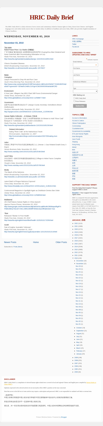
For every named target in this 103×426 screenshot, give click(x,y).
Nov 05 (78, 312)
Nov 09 (78, 307)
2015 (76, 244)
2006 (76, 366)
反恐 (73, 163)
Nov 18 (78, 286)
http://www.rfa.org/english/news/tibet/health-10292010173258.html (28, 220)
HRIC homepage (78, 39)
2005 (76, 369)
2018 (76, 235)
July (77, 336)
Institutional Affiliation (79, 82)
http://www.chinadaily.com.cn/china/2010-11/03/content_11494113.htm (30, 186)
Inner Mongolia (77, 136)
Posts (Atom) (17, 247)
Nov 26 (78, 269)
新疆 (73, 173)
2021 (76, 226)
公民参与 (75, 157)
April (78, 345)
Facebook (75, 47)
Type (74, 88)
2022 (76, 223)
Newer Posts (10, 242)
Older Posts (61, 242)
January (79, 354)
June (78, 339)
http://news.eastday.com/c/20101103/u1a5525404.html (24, 152)
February (79, 351)
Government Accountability (81, 131)
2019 (76, 232)
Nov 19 (78, 283)
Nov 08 (78, 310)
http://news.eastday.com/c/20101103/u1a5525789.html (24, 165)
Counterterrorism (77, 128)
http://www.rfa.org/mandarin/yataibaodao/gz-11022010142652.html (28, 59)
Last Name (76, 75)
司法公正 (75, 168)
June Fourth (76, 139)
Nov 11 (78, 301)
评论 (73, 176)
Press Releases (80, 101)
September (80, 331)
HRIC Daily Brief (51, 17)
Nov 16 (78, 292)
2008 (76, 360)
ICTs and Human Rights (80, 134)
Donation (75, 193)
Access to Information (79, 118)
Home (36, 242)
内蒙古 (74, 160)
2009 (76, 357)
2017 (76, 238)
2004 (76, 372)
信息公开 (75, 152)
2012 (76, 252)
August (78, 333)
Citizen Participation (79, 123)
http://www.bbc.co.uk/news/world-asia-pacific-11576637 (24, 68)
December (80, 261)
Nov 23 (78, 278)
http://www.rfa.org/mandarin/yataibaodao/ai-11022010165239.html (28, 125)
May (78, 342)
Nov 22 (78, 280)
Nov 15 (78, 295)
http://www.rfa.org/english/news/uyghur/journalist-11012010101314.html (30, 232)
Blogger (64, 417)
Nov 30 (78, 266)
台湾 (73, 166)
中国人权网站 (76, 41)
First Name (76, 68)
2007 (76, 363)
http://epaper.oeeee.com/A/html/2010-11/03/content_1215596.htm (28, 112)
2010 (76, 258)
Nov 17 (78, 289)
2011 (76, 255)
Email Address (85, 62)
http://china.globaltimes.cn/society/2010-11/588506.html (24, 195)
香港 (73, 179)
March (78, 348)
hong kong (76, 144)
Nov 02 (78, 321)
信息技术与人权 (77, 155)
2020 (76, 229)
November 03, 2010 (14, 43)
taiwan (74, 147)
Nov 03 (78, 318)
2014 (76, 246)
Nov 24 (78, 275)
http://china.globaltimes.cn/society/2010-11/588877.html (24, 98)
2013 (76, 249)
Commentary (76, 126)
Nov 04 (78, 315)
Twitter (74, 44)
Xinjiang (75, 142)
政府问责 (75, 171)
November (80, 263)
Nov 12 (78, 298)
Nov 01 (78, 324)
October (79, 328)
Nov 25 (78, 272)
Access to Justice (78, 120)
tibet (73, 150)
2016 (76, 241)
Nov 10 (78, 304)
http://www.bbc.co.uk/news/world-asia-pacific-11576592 (24, 177)
